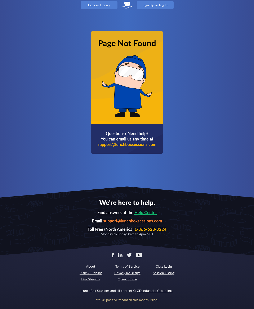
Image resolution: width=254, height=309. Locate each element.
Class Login (164, 266)
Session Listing (163, 273)
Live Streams (90, 279)
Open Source (127, 279)
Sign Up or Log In (155, 5)
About (90, 266)
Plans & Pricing (91, 273)
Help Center (145, 212)
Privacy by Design (127, 273)
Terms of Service (127, 266)
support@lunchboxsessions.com (132, 220)
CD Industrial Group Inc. (155, 290)
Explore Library (99, 5)
